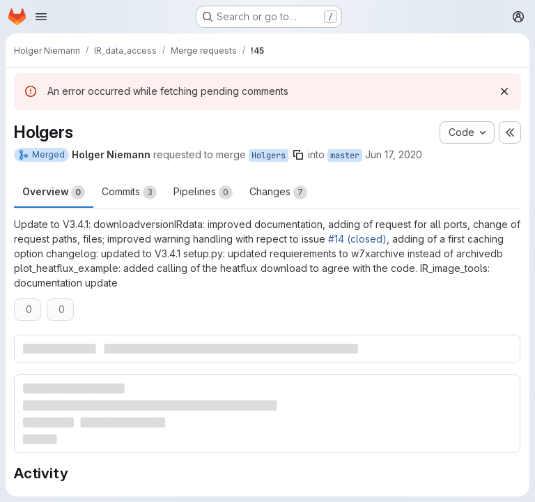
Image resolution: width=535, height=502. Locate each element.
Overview (53, 192)
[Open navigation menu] (41, 17)
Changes (278, 192)
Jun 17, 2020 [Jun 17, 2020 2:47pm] (393, 154)
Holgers (268, 155)
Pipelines (203, 192)
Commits (129, 192)
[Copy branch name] (298, 154)
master (344, 155)
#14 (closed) (357, 239)
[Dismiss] (504, 91)
